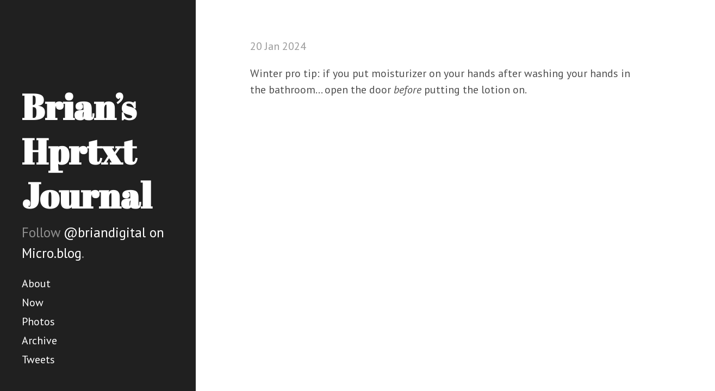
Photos (38, 321)
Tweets (38, 359)
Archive (39, 340)
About (36, 283)
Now (32, 302)
